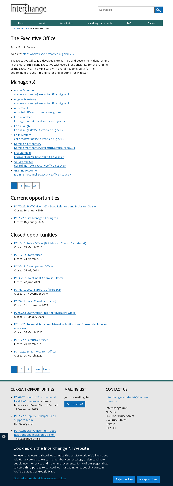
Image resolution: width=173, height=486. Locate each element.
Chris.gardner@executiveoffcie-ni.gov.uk (39, 121)
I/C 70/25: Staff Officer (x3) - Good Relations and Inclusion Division (55, 206)
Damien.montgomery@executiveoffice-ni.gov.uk (44, 148)
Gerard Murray (23, 161)
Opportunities (66, 23)
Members (25, 28)
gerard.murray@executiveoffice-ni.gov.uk (40, 165)
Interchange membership (100, 23)
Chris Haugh (22, 126)
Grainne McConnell (26, 170)
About (42, 23)
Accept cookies (148, 479)
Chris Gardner (23, 117)
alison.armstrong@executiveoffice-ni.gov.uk (42, 94)
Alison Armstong (24, 90)
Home (21, 23)
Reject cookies (124, 479)
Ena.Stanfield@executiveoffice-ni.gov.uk (39, 156)
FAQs (129, 23)
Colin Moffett (22, 135)
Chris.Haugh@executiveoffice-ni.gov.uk (38, 130)
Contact (151, 23)
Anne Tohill (21, 108)
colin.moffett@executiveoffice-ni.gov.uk (39, 139)
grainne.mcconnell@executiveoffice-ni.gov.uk (42, 174)
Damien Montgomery (27, 144)
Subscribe (76, 404)
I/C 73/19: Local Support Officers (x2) (37, 289)
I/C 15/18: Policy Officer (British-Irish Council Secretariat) (50, 243)
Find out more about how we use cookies (40, 478)
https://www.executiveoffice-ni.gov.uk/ (48, 54)
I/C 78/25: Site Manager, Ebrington (36, 218)
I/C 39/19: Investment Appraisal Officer (38, 278)
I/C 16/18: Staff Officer (28, 255)
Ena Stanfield (22, 152)
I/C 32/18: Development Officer (33, 266)
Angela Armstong (25, 99)
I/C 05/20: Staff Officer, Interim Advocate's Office (44, 312)
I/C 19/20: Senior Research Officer (35, 351)
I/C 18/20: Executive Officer (31, 340)
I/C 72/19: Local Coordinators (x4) (35, 301)
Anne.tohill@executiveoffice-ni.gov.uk (37, 112)
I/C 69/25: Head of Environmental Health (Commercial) (35, 399)
